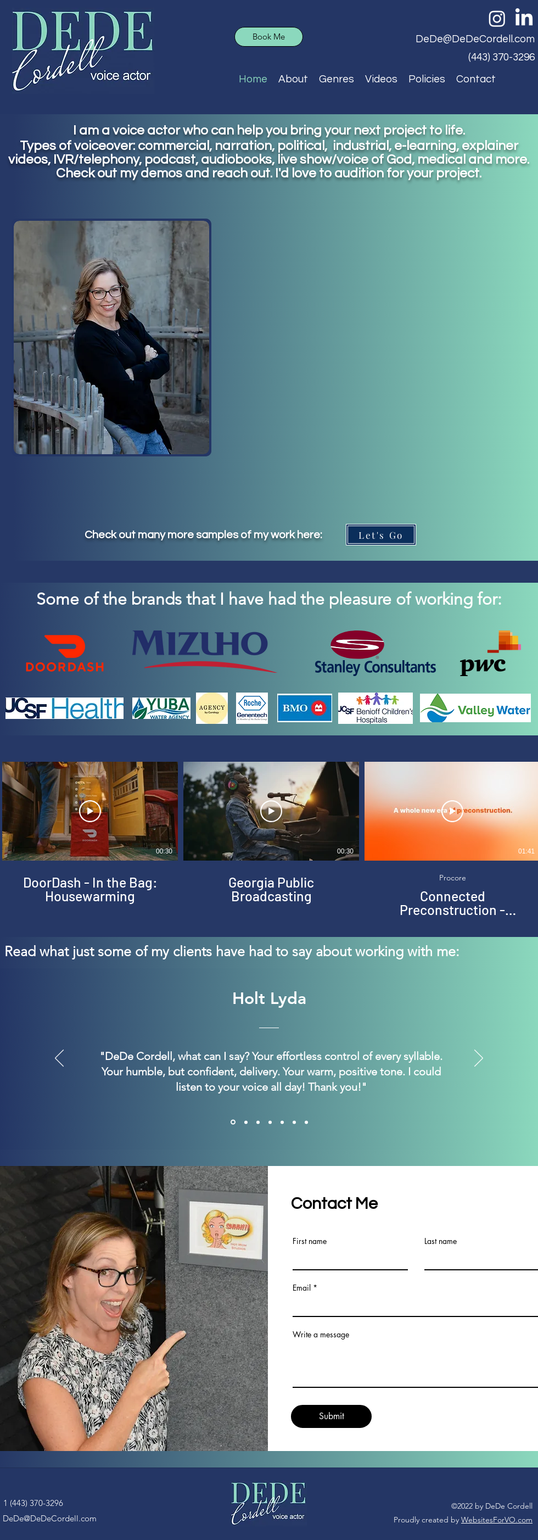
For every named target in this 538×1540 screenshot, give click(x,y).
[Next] (478, 1059)
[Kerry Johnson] (282, 1122)
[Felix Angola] (306, 1122)
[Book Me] (268, 37)
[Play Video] (90, 811)
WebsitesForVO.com (497, 1520)
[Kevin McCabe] (246, 1122)
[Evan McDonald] (294, 1122)
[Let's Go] (381, 534)
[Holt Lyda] (233, 1122)
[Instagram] (497, 18)
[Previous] (59, 1059)
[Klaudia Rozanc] (258, 1122)
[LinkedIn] (524, 18)
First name (310, 1241)
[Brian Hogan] (270, 1122)
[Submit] (331, 1416)
